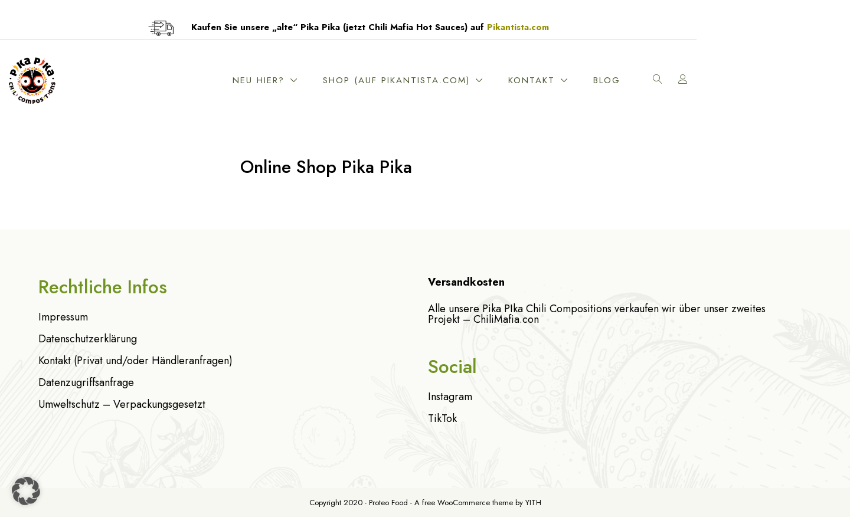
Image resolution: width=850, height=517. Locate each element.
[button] (26, 491)
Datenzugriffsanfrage (86, 382)
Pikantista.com (595, 27)
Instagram (450, 396)
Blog (724, 80)
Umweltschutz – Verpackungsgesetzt (121, 404)
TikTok (442, 418)
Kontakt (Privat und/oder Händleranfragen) (135, 360)
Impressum (63, 317)
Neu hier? (376, 80)
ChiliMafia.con (506, 319)
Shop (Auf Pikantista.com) (513, 80)
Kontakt (649, 80)
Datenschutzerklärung (87, 338)
